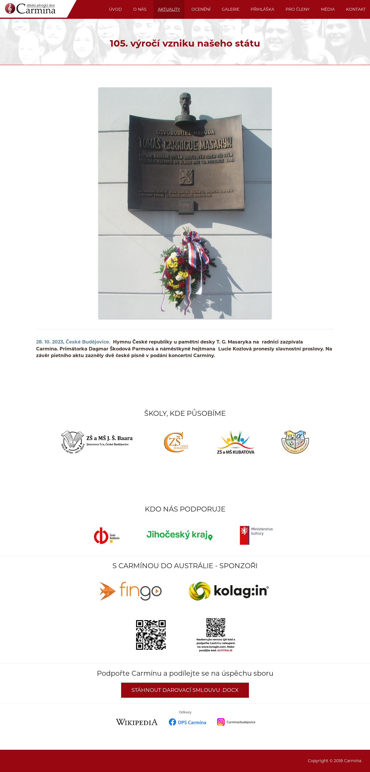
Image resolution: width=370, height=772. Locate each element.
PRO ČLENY (298, 9)
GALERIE (230, 9)
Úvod (115, 9)
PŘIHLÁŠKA (262, 9)
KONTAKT (356, 9)
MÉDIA (328, 9)
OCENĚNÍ (200, 9)
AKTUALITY (169, 9)
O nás (140, 9)
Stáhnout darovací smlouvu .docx (185, 690)
